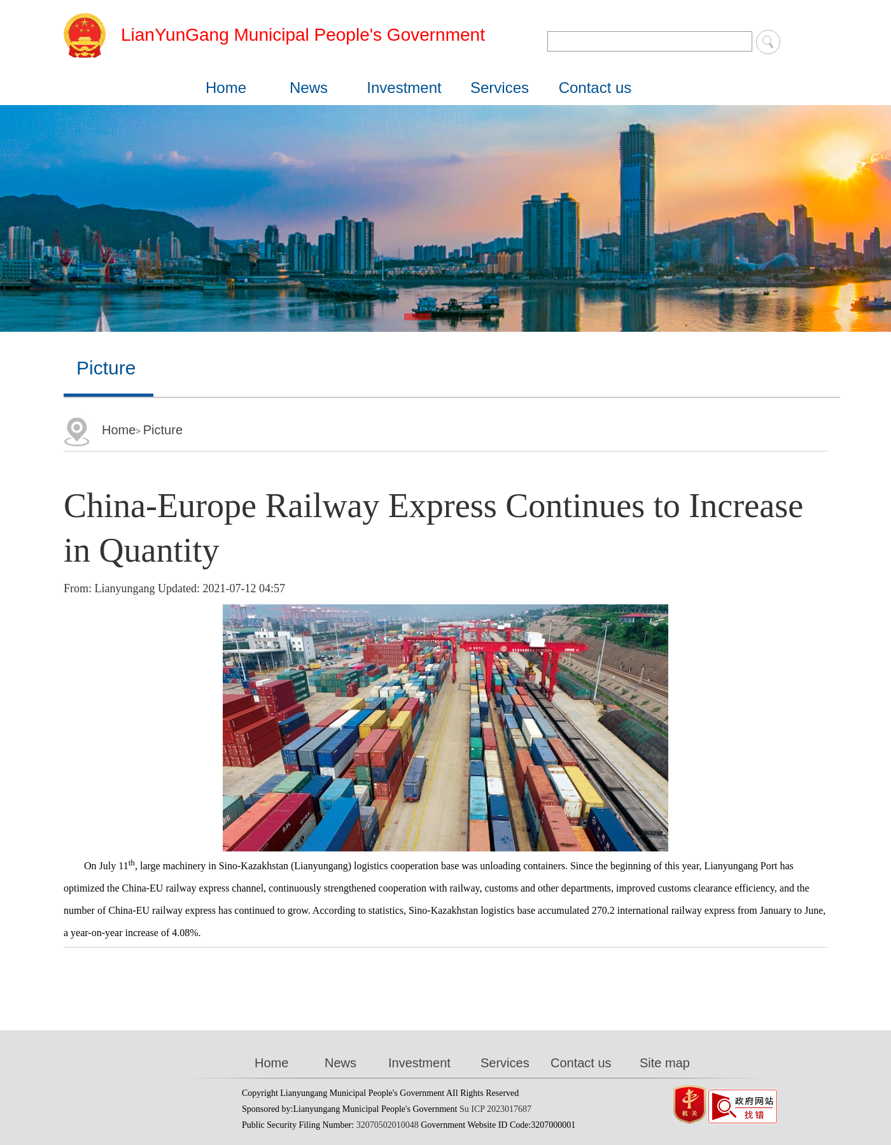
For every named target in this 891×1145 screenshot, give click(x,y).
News (309, 87)
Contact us (595, 87)
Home (226, 87)
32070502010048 (387, 1125)
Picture (163, 430)
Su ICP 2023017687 (495, 1109)
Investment (404, 87)
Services (499, 87)
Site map (665, 1063)
